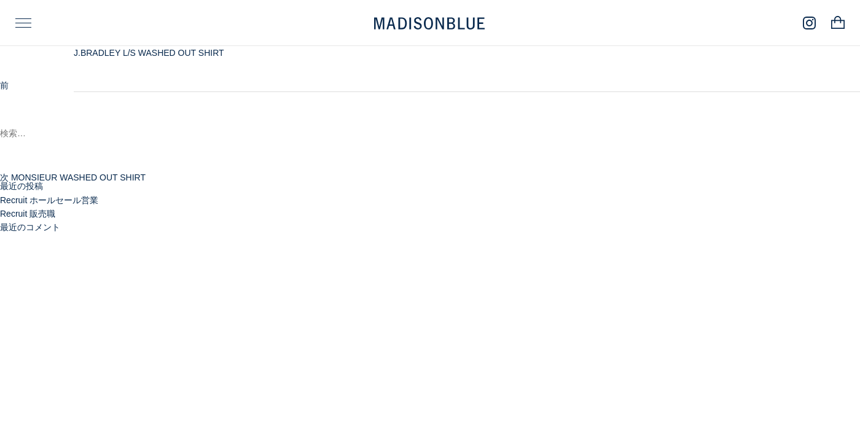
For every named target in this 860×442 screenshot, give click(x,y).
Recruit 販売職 (27, 214)
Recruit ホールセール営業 (49, 200)
